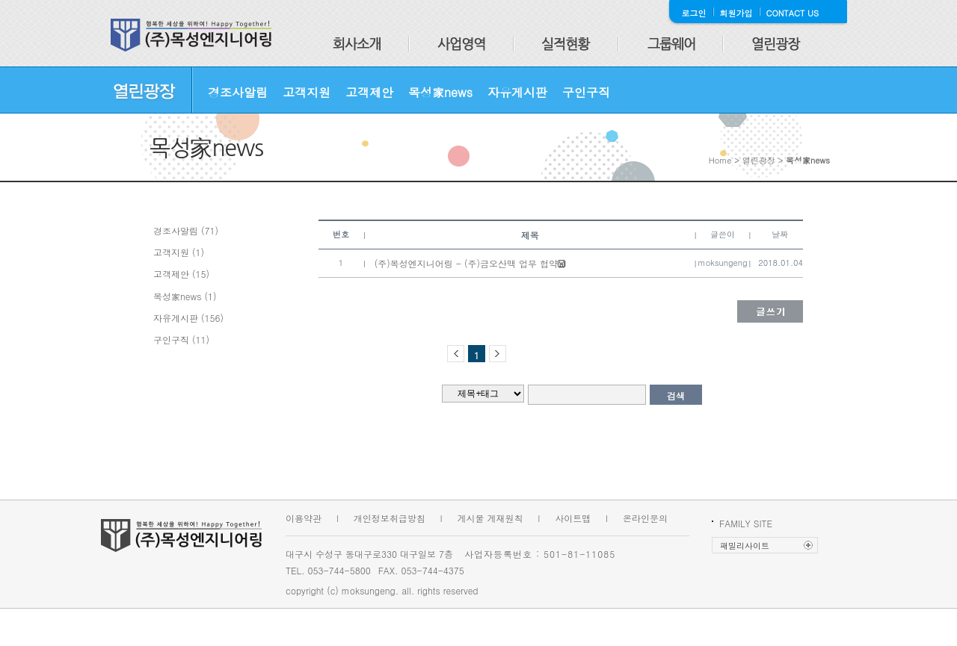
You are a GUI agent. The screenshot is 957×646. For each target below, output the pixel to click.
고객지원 (306, 92)
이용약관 (303, 518)
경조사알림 (238, 92)
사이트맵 (573, 518)
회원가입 (736, 13)
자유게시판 (517, 92)
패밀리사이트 (744, 545)
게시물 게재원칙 (490, 518)
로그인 (694, 13)
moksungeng (723, 262)
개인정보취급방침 (389, 518)
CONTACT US (792, 13)
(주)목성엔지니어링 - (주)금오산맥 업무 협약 (466, 263)
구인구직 (586, 92)
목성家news (440, 92)
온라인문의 (645, 518)
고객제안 (369, 92)
